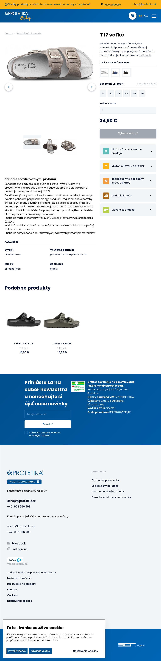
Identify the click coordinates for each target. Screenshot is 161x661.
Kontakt (12, 589)
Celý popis (145, 55)
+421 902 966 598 (19, 506)
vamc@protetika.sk (21, 526)
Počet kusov (108, 103)
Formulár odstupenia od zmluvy (111, 497)
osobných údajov (39, 435)
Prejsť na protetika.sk (24, 481)
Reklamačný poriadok (105, 486)
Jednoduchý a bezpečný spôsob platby (31, 572)
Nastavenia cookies (19, 600)
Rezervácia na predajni (21, 584)
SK (140, 15)
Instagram (17, 549)
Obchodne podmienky (105, 480)
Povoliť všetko (17, 651)
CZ (146, 15)
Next (91, 87)
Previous (9, 87)
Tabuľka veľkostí (146, 83)
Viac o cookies (50, 640)
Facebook (16, 543)
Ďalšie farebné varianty (115, 63)
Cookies (12, 595)
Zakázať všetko (40, 651)
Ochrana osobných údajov (108, 491)
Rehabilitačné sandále (29, 33)
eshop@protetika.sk (143, 4)
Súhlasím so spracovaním (45, 434)
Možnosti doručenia (19, 578)
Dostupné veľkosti (128, 84)
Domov (9, 33)
